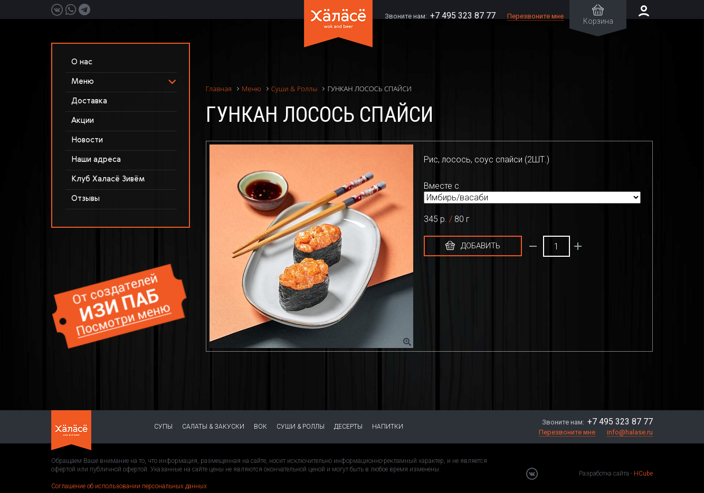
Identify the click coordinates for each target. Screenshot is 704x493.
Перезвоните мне (535, 16)
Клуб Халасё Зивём (108, 179)
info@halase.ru (630, 432)
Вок (260, 426)
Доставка (89, 101)
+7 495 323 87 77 (463, 16)
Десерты (348, 426)
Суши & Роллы (301, 426)
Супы (163, 426)
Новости (87, 140)
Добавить (472, 245)
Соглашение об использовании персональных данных (129, 486)
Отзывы (85, 198)
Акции (82, 120)
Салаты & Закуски (213, 426)
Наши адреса (96, 159)
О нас (81, 62)
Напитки (387, 426)
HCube (643, 473)
